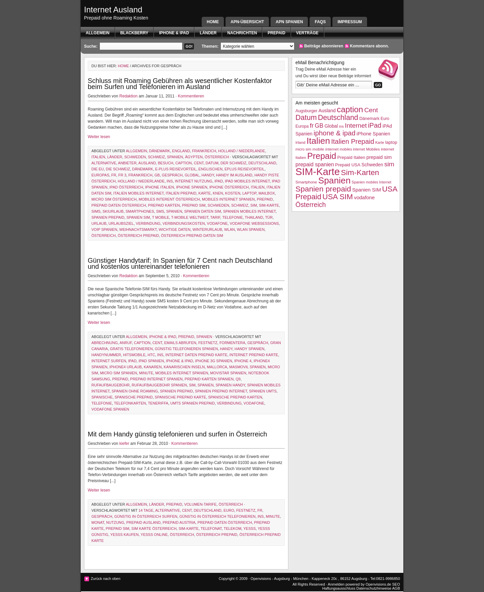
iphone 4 (242, 361)
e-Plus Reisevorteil (176, 169)
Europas (100, 175)
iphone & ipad (174, 33)
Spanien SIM (138, 217)
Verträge (307, 33)
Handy (208, 175)
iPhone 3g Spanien (213, 361)
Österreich (217, 157)
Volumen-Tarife (200, 504)
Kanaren (153, 367)
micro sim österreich (113, 199)
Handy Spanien (250, 349)
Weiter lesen (99, 136)
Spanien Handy (230, 385)
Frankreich (204, 151)
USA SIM (337, 197)
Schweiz (156, 157)
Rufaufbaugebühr (110, 385)
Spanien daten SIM (202, 211)
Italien (98, 157)
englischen (210, 169)
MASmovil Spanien (247, 367)
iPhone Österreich (229, 187)
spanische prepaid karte (180, 397)
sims (95, 211)
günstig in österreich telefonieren (217, 516)
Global (192, 175)
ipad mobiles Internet (247, 181)
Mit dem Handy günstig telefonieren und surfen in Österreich (177, 434)
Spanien (175, 157)
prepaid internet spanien (156, 379)
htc (151, 355)
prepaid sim (193, 205)
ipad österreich (126, 187)
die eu (97, 169)
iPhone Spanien (191, 187)
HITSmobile (134, 355)
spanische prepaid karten (235, 397)
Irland (300, 142)
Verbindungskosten (184, 223)
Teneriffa (158, 403)
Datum (212, 163)
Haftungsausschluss (338, 588)
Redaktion (128, 96)
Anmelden (336, 584)
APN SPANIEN (289, 21)
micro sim (303, 149)
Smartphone (306, 182)
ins (170, 181)
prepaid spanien (314, 164)
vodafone (217, 223)
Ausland (147, 163)
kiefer (124, 443)
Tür (269, 217)
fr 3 (122, 175)
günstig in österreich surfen (145, 516)
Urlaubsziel (121, 223)
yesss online (154, 535)
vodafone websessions (254, 223)
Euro (229, 510)
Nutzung (115, 522)
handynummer (106, 355)
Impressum (349, 21)
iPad (218, 181)
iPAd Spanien (151, 361)
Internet (356, 125)
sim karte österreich (153, 528)
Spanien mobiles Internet (249, 211)
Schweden (135, 157)
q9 (238, 379)
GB (157, 175)
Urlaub (99, 223)
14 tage (145, 510)
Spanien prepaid (107, 217)
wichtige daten (175, 229)
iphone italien (159, 187)
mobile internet (326, 149)
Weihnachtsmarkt (138, 229)
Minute (146, 373)
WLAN (229, 229)
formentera (232, 343)
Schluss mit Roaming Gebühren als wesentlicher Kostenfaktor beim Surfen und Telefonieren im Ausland (180, 83)
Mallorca (217, 367)
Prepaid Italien (351, 157)
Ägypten (194, 157)
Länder (208, 33)
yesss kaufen (124, 535)
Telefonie (232, 217)
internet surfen (108, 361)
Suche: (90, 46)
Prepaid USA (347, 164)
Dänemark (159, 151)
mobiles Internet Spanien (228, 199)
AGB (396, 588)
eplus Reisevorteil (245, 169)
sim (253, 205)
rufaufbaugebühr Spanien (159, 385)
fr (113, 175)
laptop (249, 193)
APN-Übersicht (247, 21)
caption (183, 163)
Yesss (249, 528)
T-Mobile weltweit (189, 217)
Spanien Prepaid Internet (221, 391)
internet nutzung (193, 181)
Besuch (165, 163)
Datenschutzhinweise (373, 588)
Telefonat (211, 528)
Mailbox (266, 193)
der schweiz (233, 163)
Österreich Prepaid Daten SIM (192, 236)
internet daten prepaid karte (196, 355)
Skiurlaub (113, 211)
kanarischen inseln (184, 367)
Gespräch (172, 175)
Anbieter (127, 163)
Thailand (254, 217)
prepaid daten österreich (118, 205)
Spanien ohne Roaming (135, 391)
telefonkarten (130, 403)
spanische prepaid (134, 397)
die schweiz (118, 169)
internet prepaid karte (254, 355)
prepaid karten (164, 205)
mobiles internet (352, 149)
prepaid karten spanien (209, 379)
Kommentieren (191, 96)
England (181, 151)
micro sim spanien (118, 373)
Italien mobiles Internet (138, 193)
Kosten (232, 193)
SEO (396, 584)
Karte (204, 193)
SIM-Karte (269, 205)
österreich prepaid (138, 236)
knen (218, 193)
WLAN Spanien (251, 229)
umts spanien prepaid (192, 403)
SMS (160, 211)
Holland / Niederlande (241, 151)
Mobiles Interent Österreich (169, 199)
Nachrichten (242, 33)
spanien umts (263, 391)
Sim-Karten (360, 172)
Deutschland (262, 163)
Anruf (126, 343)
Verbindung (148, 223)
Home (213, 21)
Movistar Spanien (228, 373)
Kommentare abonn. (369, 46)
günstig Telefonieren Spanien (186, 349)
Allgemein (98, 33)
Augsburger (306, 111)
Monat (97, 522)
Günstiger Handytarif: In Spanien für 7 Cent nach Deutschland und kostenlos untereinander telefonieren (180, 263)
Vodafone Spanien (110, 409)
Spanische (102, 397)
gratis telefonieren (131, 349)
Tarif (215, 217)
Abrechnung (104, 343)
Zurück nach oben (105, 579)
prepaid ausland (143, 522)
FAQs (320, 21)
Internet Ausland (113, 9)
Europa (302, 126)
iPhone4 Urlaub (126, 367)
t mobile (160, 217)
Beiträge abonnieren (323, 46)
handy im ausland (234, 175)
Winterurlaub (207, 229)
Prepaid (276, 33)
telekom (233, 528)
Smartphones (140, 211)
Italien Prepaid (181, 193)
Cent (199, 163)
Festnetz (207, 343)
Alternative (103, 163)
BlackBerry (134, 33)
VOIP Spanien (104, 229)
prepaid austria (179, 522)
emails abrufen (180, 343)
